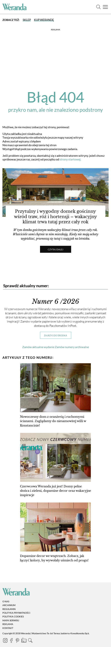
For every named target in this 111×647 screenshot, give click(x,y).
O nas (5, 601)
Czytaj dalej (55, 249)
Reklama (7, 624)
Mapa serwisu (10, 620)
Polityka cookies (13, 616)
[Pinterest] (18, 640)
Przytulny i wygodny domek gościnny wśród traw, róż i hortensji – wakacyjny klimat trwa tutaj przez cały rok (55, 217)
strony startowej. (70, 159)
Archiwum (8, 605)
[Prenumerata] (24, 640)
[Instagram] (5, 640)
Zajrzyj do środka (55, 335)
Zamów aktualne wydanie (38, 347)
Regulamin (9, 609)
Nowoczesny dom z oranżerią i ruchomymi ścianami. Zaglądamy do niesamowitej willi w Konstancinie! (53, 421)
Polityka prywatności (16, 612)
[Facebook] (12, 640)
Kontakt (7, 628)
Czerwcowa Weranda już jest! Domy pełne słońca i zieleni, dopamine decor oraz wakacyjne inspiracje (55, 491)
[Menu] (105, 7)
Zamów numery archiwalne (72, 347)
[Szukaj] (98, 7)
